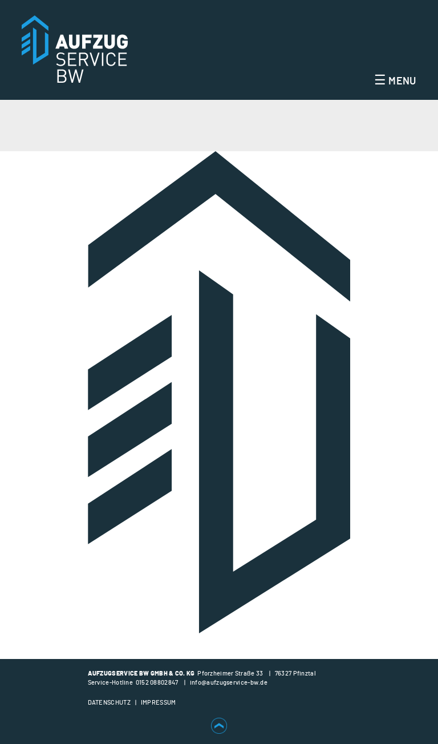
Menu (395, 81)
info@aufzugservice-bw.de (228, 683)
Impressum (158, 702)
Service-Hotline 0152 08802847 (133, 683)
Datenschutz (109, 702)
